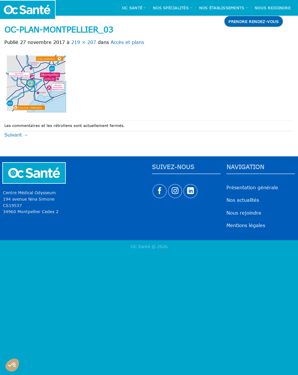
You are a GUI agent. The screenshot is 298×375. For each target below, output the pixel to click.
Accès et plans (127, 42)
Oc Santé (134, 7)
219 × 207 (83, 42)
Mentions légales (245, 225)
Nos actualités (242, 200)
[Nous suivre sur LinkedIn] (190, 191)
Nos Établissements (223, 7)
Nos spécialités (172, 7)
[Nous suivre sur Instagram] (175, 191)
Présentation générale (252, 187)
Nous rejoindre (272, 8)
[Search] (291, 21)
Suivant (16, 134)
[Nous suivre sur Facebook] (159, 191)
